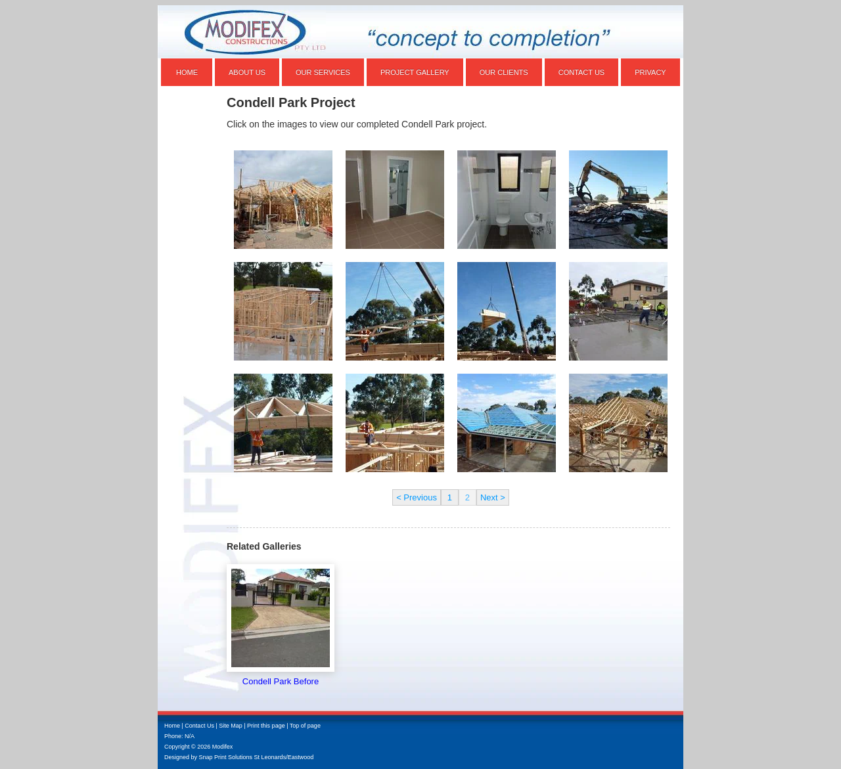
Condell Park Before (280, 681)
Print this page (266, 725)
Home (187, 72)
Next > (492, 497)
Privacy (650, 72)
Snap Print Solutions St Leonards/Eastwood (256, 757)
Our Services (323, 72)
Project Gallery (414, 72)
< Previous (416, 497)
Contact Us (581, 72)
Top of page (305, 725)
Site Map (230, 725)
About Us (247, 72)
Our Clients (504, 72)
